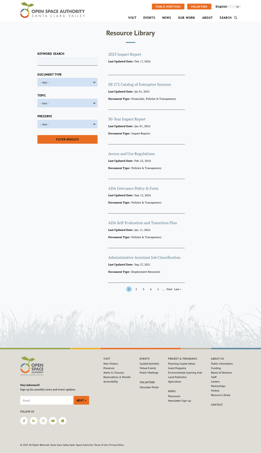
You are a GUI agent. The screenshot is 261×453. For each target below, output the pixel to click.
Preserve (44, 116)
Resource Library (220, 395)
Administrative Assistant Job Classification (144, 257)
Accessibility (110, 381)
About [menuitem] (207, 18)
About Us (217, 358)
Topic (41, 95)
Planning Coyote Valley (181, 363)
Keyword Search (50, 54)
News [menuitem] (166, 18)
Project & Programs (182, 358)
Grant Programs (177, 368)
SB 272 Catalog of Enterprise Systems (139, 84)
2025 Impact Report (124, 54)
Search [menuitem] (228, 18)
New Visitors (110, 363)
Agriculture (174, 381)
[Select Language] (228, 6)
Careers (215, 381)
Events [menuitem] (149, 18)
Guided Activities (149, 363)
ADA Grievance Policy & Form (133, 188)
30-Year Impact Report (127, 118)
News (171, 391)
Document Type (49, 75)
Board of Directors (221, 372)
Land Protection (177, 377)
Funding (216, 368)
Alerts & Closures (113, 372)
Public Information (222, 363)
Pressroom (174, 396)
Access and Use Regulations (131, 153)
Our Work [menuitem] (186, 18)
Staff (214, 377)
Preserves (108, 368)
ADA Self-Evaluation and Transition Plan (142, 222)
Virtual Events (148, 368)
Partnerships (218, 386)
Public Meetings (168, 6)
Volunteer (199, 6)
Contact (217, 404)
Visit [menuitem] (132, 18)
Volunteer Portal (149, 387)
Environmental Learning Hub (185, 372)
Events (144, 358)
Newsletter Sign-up (179, 400)
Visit (106, 358)
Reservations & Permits (117, 377)
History (215, 390)
